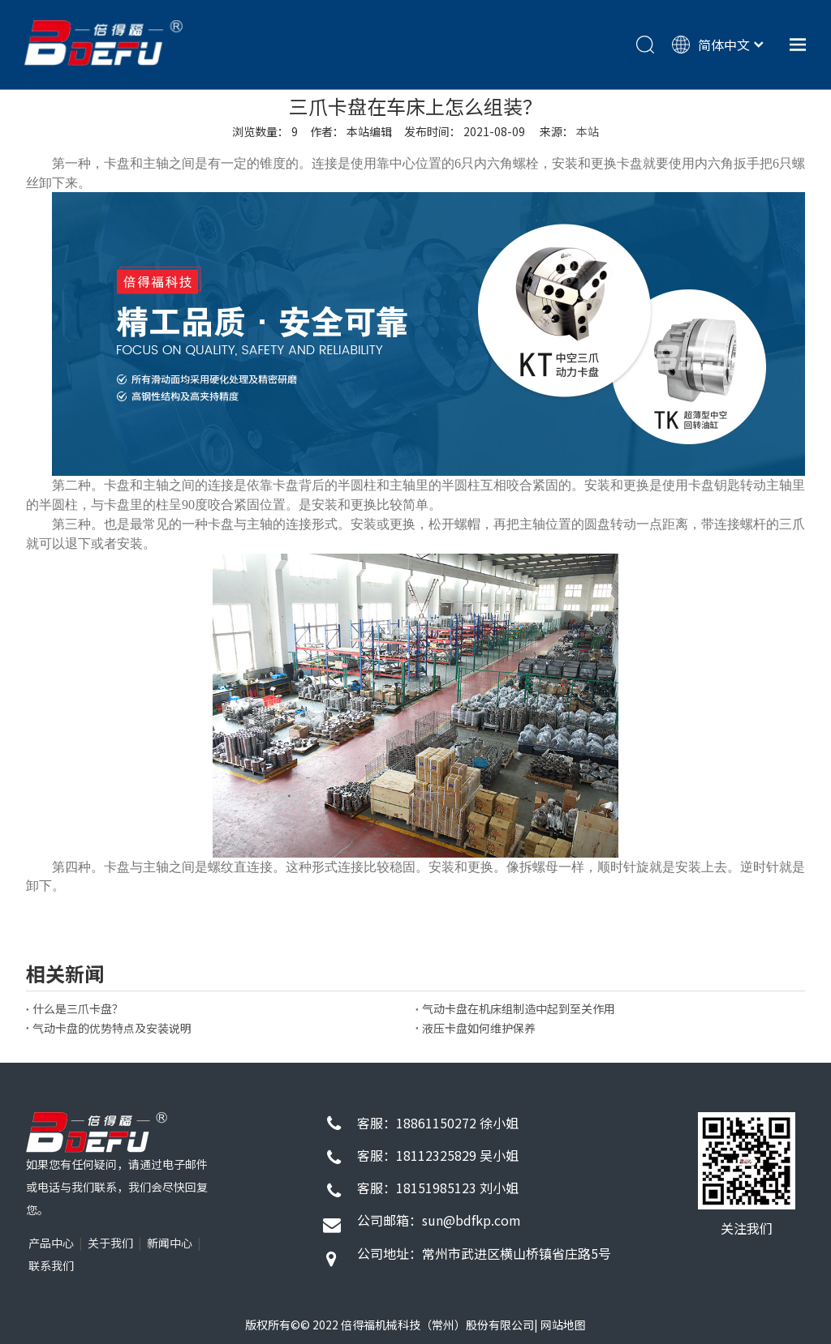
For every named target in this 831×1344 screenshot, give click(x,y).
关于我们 (110, 1243)
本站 (587, 131)
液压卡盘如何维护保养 (479, 1028)
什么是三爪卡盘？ (77, 1008)
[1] (96, 1132)
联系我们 (51, 1265)
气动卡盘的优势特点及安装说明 (112, 1028)
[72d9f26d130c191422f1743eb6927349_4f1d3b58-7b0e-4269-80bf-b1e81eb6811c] (746, 1160)
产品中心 (51, 1243)
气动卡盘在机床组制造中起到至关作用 (518, 1008)
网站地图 (563, 1324)
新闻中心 (169, 1243)
